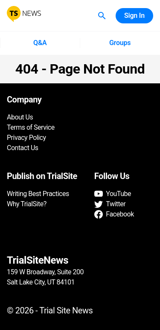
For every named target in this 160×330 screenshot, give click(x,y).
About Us (20, 117)
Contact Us (22, 148)
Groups (120, 43)
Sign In (134, 15)
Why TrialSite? (27, 204)
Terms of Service (31, 127)
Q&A (40, 43)
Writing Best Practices (38, 194)
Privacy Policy (26, 138)
